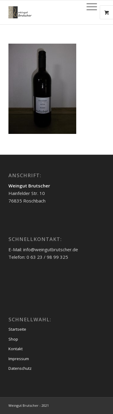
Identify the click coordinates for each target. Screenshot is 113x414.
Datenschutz (20, 368)
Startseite (17, 329)
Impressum (18, 358)
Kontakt (15, 348)
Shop (13, 339)
